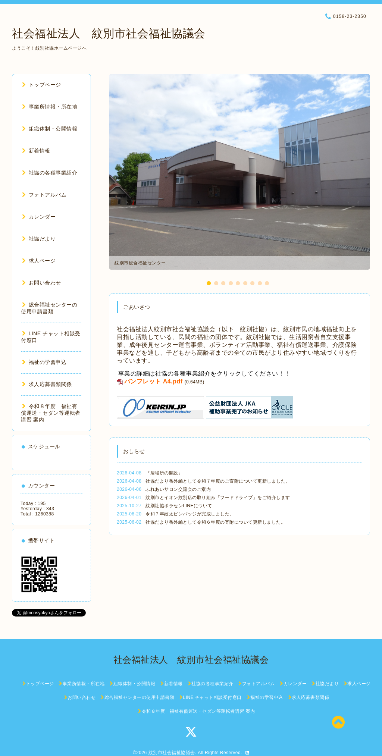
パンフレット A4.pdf (153, 381)
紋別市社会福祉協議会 (171, 752)
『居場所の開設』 (164, 473)
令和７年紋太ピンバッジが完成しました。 (189, 514)
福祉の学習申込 (44, 362)
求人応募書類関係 (47, 384)
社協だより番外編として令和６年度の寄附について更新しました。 (215, 522)
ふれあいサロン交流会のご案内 (178, 489)
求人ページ (39, 261)
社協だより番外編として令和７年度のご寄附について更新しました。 (217, 481)
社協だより (39, 239)
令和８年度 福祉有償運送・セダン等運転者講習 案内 (51, 413)
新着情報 (36, 151)
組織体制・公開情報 (49, 129)
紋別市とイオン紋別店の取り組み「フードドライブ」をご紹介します (217, 497)
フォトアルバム (44, 195)
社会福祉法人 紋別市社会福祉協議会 (109, 33)
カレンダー (39, 217)
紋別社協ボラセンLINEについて (178, 505)
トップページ (41, 85)
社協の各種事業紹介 (49, 173)
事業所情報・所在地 (49, 107)
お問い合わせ (41, 283)
